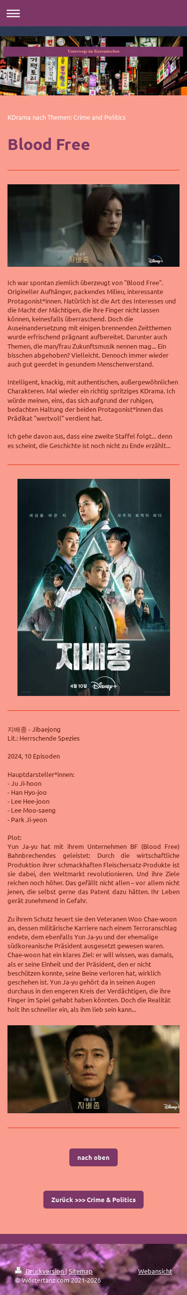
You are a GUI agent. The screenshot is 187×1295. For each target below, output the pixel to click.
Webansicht (155, 1271)
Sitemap (81, 1271)
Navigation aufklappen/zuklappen (93, 13)
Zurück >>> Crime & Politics (93, 1199)
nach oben (93, 1157)
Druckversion (40, 1271)
